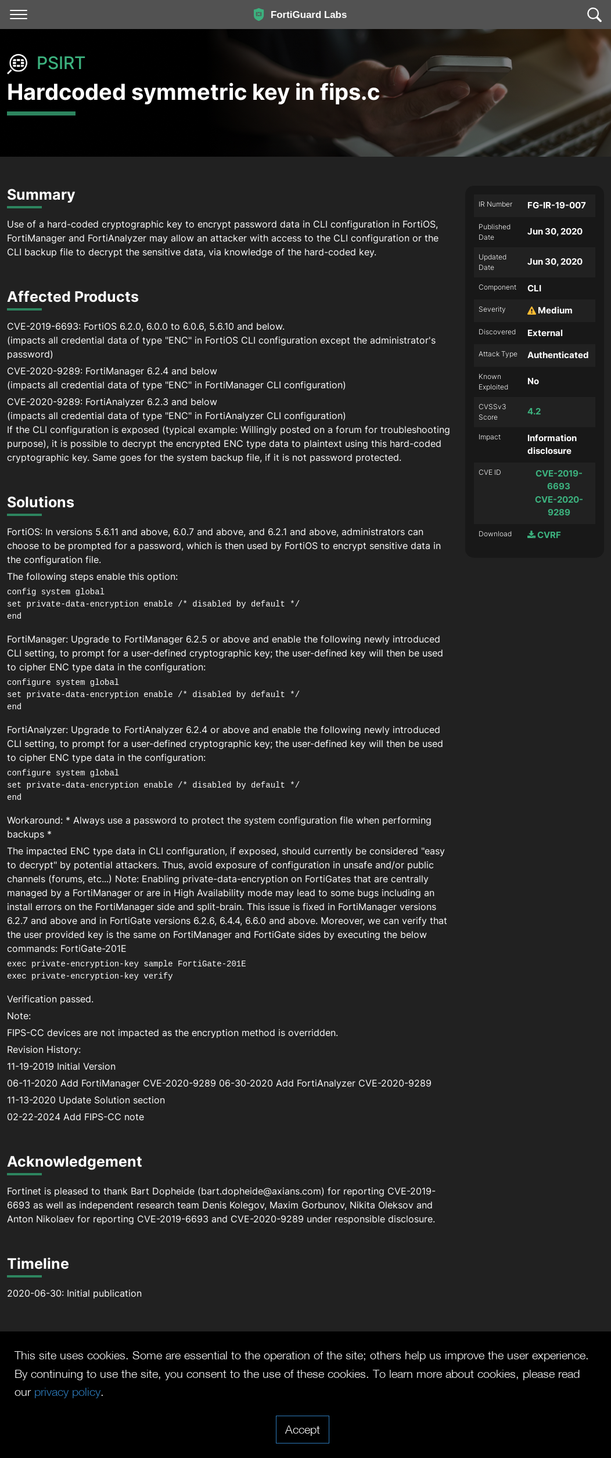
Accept (302, 1429)
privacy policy (67, 1391)
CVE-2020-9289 (559, 506)
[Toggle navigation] (18, 14)
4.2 (534, 411)
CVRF (544, 534)
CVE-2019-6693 (559, 480)
